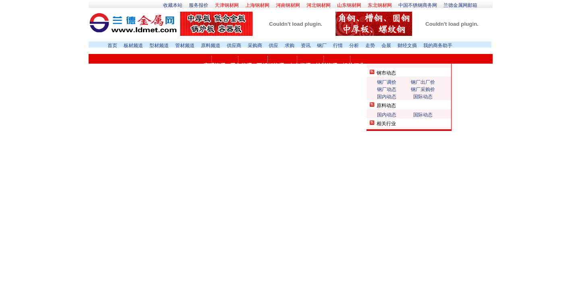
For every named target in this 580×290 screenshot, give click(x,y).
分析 (354, 45)
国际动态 (423, 96)
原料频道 (210, 45)
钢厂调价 (386, 82)
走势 (370, 45)
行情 (338, 45)
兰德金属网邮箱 (460, 5)
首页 (112, 45)
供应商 (234, 45)
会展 (386, 45)
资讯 (306, 45)
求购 (289, 45)
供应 (273, 45)
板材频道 (133, 45)
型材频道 (159, 45)
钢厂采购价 (423, 89)
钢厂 (322, 45)
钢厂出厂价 (423, 82)
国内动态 (386, 96)
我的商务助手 (437, 45)
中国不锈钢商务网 (417, 5)
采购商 (255, 45)
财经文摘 (407, 45)
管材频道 (185, 45)
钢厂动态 (386, 89)
